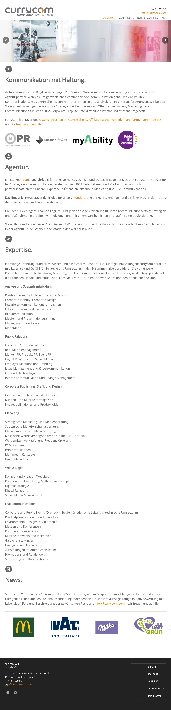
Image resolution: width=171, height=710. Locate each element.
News (130, 17)
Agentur (108, 17)
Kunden (78, 198)
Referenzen (144, 17)
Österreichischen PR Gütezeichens (63, 120)
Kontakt (160, 17)
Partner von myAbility (26, 124)
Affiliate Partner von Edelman (109, 120)
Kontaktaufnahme (114, 224)
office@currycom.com (154, 12)
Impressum (154, 695)
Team (121, 17)
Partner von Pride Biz (146, 120)
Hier (8, 599)
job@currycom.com (111, 603)
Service (151, 667)
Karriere (152, 681)
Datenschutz (155, 688)
